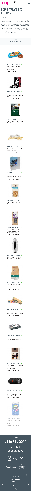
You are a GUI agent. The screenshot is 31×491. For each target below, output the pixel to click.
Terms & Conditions (6, 488)
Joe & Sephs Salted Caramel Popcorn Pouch (14, 200)
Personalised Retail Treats (22, 16)
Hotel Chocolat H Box (13, 363)
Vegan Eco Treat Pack (12, 310)
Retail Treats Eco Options (11, 11)
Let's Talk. (15, 446)
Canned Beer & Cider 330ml (14, 418)
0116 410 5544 (15, 441)
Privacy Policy (15, 488)
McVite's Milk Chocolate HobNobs (14, 64)
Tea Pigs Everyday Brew (13, 227)
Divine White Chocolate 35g (14, 146)
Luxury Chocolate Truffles (14, 336)
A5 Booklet (10, 173)
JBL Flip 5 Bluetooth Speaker (14, 391)
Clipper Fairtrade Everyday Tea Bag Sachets (14, 92)
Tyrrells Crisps (11, 119)
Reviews (15, 479)
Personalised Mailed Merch (10, 16)
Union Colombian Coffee (13, 282)
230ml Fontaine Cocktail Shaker (14, 255)
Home (2, 16)
